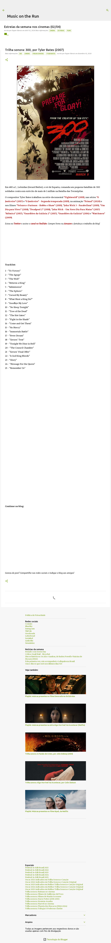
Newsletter (30, 643)
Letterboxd (30, 636)
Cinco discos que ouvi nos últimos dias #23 (43, 664)
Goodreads (30, 633)
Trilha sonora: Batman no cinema (40, 892)
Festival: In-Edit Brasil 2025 (37, 877)
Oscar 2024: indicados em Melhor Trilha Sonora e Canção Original (54, 887)
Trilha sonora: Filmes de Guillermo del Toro (44, 894)
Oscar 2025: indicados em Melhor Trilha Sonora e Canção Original (54, 889)
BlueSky (28, 626)
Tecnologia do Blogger (55, 939)
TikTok (28, 631)
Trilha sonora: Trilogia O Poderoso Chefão (44, 908)
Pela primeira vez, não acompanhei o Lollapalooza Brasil (50, 661)
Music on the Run (23, 16)
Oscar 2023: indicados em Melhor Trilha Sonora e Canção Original (54, 884)
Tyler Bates (50, 53)
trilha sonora (38, 53)
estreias (61, 30)
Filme (69, 30)
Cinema (52, 30)
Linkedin (29, 641)
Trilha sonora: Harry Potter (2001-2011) (42, 899)
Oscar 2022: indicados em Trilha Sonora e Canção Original (50, 882)
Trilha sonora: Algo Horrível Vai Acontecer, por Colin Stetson (50, 783)
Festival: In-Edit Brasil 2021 (36, 867)
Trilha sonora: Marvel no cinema (39, 904)
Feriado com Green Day (35, 652)
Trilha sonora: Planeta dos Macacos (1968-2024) (46, 906)
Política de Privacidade (35, 615)
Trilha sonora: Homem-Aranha (39, 901)
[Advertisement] (53, 5)
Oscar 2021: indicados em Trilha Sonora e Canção (46, 880)
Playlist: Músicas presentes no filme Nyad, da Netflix (46, 811)
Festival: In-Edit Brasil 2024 (37, 875)
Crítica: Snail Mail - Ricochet (37, 654)
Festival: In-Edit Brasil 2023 (36, 872)
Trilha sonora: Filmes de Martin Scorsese (43, 896)
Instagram (30, 629)
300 (20, 53)
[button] (6, 60)
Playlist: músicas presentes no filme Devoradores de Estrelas (50, 696)
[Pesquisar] (102, 10)
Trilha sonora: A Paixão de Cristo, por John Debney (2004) (49, 754)
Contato (28, 624)
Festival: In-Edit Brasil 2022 (37, 870)
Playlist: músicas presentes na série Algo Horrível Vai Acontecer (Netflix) (55, 725)
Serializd (29, 638)
